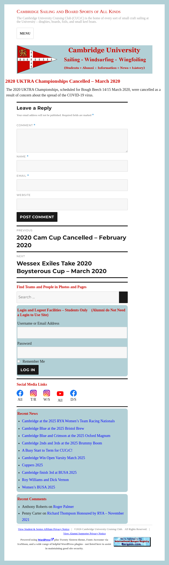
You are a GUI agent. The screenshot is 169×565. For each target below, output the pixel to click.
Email (23, 176)
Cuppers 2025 (32, 465)
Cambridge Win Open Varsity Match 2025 (53, 458)
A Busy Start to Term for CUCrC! (47, 450)
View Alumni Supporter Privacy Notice (84, 533)
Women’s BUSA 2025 (38, 487)
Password (24, 343)
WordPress (44, 539)
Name (23, 156)
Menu (25, 33)
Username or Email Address (38, 323)
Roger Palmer (63, 507)
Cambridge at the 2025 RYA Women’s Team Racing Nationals (68, 421)
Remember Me (31, 361)
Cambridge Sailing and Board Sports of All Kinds (68, 11)
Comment (26, 125)
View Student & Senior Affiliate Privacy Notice (43, 529)
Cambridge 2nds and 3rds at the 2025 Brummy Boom (62, 443)
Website (24, 195)
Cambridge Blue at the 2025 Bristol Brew (53, 428)
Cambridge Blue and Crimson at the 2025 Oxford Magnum (66, 436)
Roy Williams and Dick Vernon (45, 480)
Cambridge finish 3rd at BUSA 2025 (49, 472)
